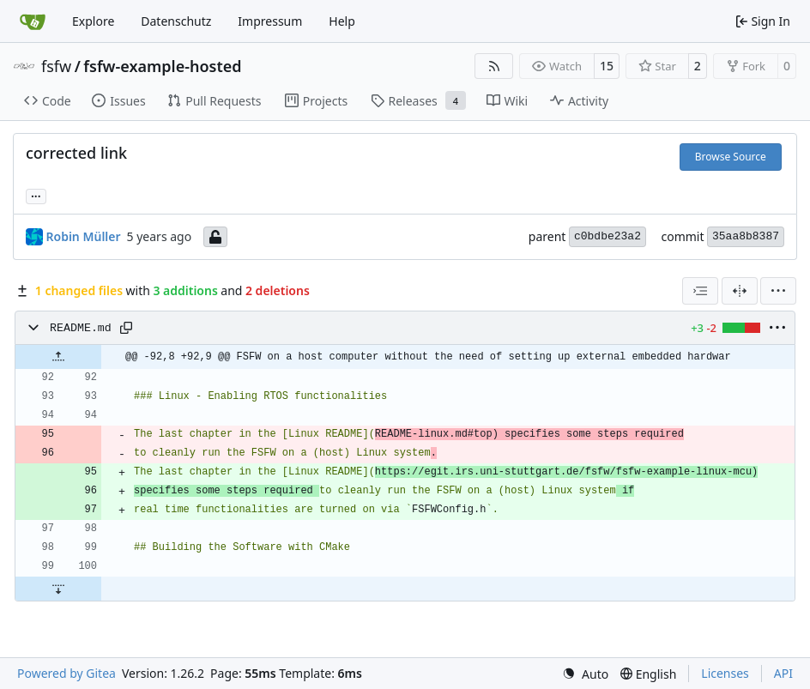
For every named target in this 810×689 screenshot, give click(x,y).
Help (342, 21)
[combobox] (700, 291)
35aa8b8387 (745, 236)
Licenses (725, 673)
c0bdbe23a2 (607, 236)
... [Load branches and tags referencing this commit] (36, 195)
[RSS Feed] (494, 66)
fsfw (56, 66)
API (783, 673)
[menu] (778, 291)
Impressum (270, 21)
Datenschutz (176, 21)
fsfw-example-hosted (162, 66)
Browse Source (730, 156)
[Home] (33, 21)
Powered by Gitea (66, 673)
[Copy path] (126, 328)
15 (607, 65)
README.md (81, 328)
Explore (93, 21)
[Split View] (740, 291)
